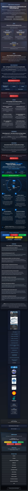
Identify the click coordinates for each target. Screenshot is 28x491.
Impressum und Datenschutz (14, 481)
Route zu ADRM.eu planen (14, 175)
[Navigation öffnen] (26, 1)
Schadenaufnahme (14, 474)
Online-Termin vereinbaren (14, 158)
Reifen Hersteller (20, 89)
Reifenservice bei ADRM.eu (15, 168)
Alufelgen (22, 86)
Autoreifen (14, 86)
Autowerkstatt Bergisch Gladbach (14, 460)
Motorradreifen (7, 89)
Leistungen (14, 458)
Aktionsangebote (14, 467)
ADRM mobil (14, 462)
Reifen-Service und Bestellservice (5, 86)
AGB (14, 483)
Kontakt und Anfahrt (14, 476)
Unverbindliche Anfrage (14, 469)
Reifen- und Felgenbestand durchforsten (14, 80)
